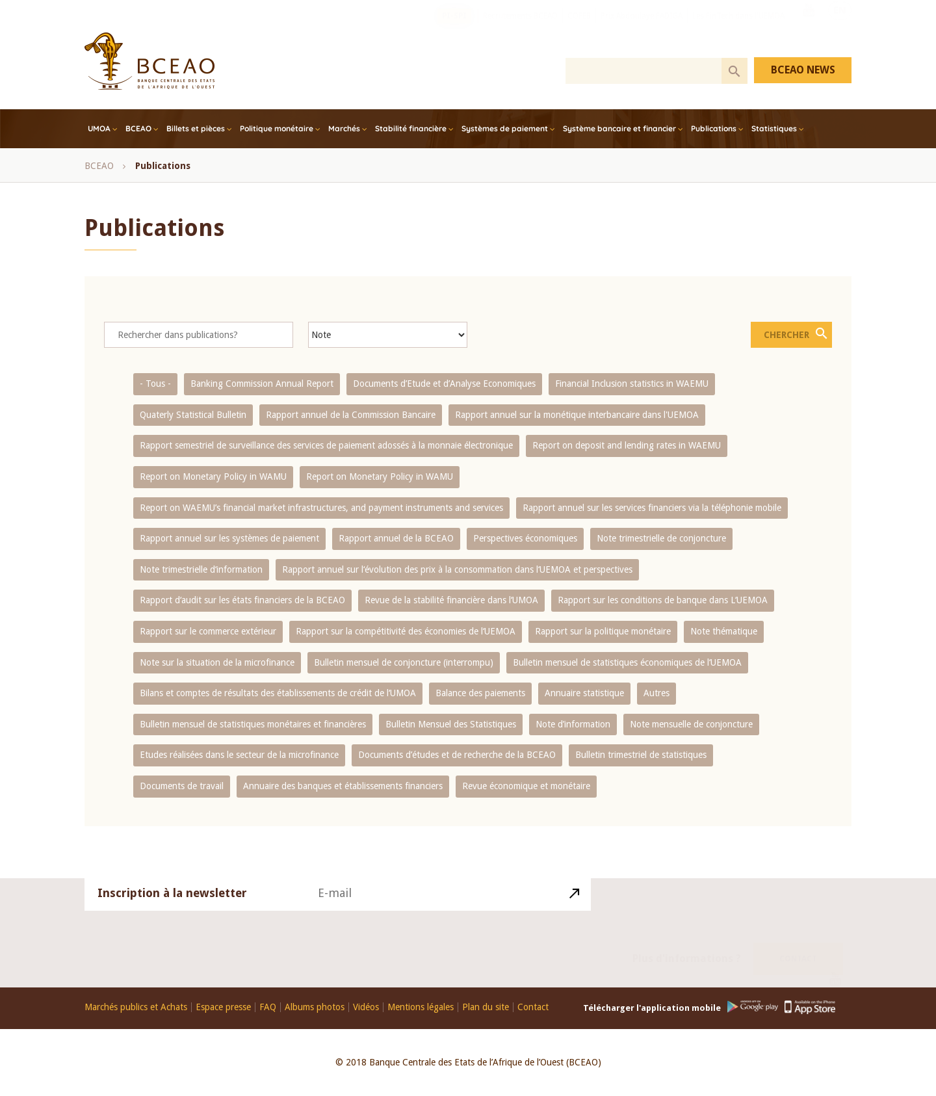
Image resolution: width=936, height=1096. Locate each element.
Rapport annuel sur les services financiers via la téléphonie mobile (652, 507)
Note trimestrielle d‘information (201, 569)
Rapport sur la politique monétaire (603, 631)
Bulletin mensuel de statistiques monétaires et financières (253, 724)
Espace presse (223, 1007)
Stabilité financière (411, 128)
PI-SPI (454, 29)
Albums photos (314, 1007)
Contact (798, 943)
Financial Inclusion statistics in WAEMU (631, 383)
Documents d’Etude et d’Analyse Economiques (444, 383)
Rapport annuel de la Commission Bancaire (351, 415)
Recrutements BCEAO (520, 29)
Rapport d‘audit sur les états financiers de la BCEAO (242, 600)
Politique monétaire (276, 128)
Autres (657, 693)
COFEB (579, 29)
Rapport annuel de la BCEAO (396, 538)
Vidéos (366, 1007)
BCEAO (138, 128)
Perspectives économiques (525, 538)
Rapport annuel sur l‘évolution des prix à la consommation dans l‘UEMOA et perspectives (457, 569)
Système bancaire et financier (619, 128)
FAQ (267, 1007)
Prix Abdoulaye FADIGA (641, 29)
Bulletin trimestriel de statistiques (641, 755)
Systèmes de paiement (505, 128)
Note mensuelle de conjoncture (691, 724)
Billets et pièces (195, 128)
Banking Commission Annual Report (261, 383)
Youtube (808, 28)
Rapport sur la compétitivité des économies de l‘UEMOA (405, 631)
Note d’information (573, 724)
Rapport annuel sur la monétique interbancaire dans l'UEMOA (577, 415)
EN (839, 28)
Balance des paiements (480, 693)
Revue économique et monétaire (526, 786)
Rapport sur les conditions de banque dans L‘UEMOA (663, 600)
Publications (713, 128)
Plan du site (485, 1007)
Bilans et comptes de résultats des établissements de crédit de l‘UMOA (278, 693)
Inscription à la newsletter (172, 908)
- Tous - (155, 383)
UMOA (99, 128)
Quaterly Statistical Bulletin (193, 415)
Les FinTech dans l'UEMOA (738, 29)
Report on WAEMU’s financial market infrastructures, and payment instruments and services (321, 507)
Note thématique (723, 631)
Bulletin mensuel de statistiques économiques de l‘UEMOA (627, 662)
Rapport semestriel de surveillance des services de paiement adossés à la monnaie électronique (326, 445)
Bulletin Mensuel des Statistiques (450, 724)
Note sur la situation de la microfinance (217, 662)
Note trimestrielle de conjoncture (661, 538)
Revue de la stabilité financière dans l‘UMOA (451, 600)
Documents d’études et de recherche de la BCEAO (457, 755)
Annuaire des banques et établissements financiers (343, 786)
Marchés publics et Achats (135, 1007)
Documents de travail (182, 786)
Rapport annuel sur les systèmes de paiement (229, 538)
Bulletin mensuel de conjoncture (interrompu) (403, 662)
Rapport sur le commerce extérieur (208, 631)
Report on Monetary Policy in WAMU (213, 476)
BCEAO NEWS (803, 70)
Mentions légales (420, 1007)
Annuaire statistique (584, 693)
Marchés (344, 128)
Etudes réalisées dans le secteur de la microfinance (239, 755)
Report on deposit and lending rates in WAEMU (626, 445)
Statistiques (774, 128)
